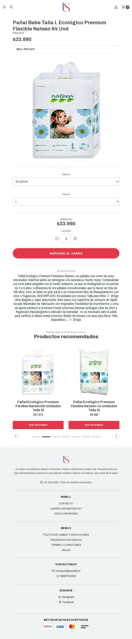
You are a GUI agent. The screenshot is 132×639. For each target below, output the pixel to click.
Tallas (66, 550)
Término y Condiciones (66, 545)
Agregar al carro (66, 253)
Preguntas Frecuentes (66, 540)
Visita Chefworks (66, 513)
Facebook (66, 602)
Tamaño (66, 194)
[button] (36, 436)
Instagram (66, 597)
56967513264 (66, 576)
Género (66, 174)
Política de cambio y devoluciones (66, 534)
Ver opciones (38, 425)
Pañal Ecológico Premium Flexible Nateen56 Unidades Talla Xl (38, 406)
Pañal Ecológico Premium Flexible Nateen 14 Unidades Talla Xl (94, 406)
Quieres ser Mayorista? (66, 508)
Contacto (66, 503)
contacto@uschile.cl (66, 570)
